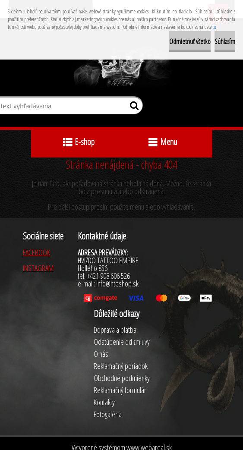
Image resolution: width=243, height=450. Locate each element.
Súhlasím (225, 41)
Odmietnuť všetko (190, 41)
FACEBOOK (36, 252)
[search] (132, 107)
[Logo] (121, 68)
